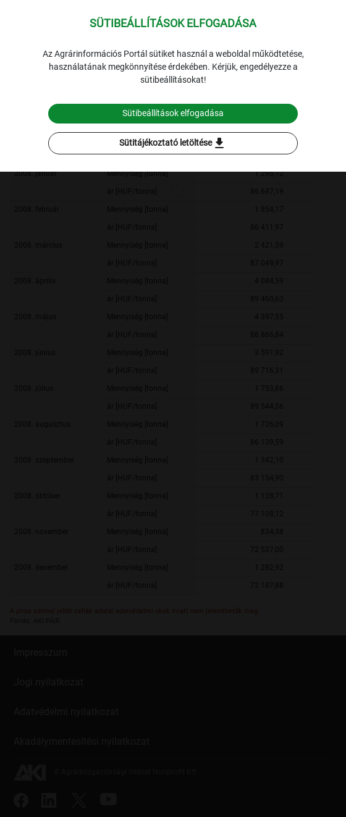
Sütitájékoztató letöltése (173, 143)
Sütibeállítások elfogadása (173, 113)
